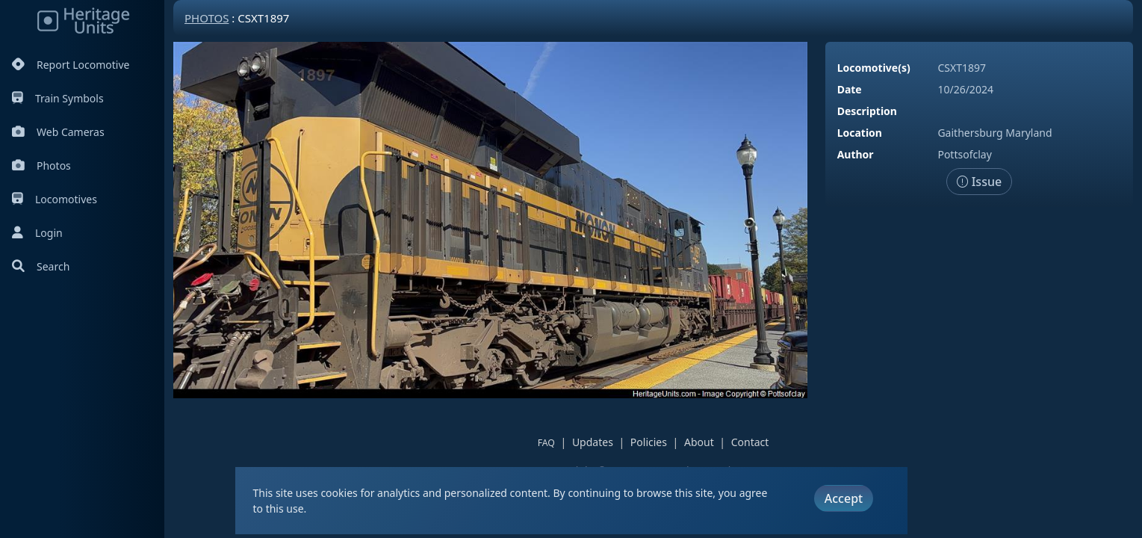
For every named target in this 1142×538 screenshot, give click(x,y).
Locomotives (54, 199)
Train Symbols (58, 98)
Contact (750, 442)
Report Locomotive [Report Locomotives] (70, 65)
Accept (844, 498)
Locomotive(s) (873, 68)
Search (40, 266)
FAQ (546, 442)
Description (867, 111)
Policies (648, 442)
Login (37, 233)
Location (859, 133)
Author (855, 154)
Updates (592, 442)
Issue (979, 181)
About (699, 442)
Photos (41, 165)
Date (849, 89)
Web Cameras (58, 132)
